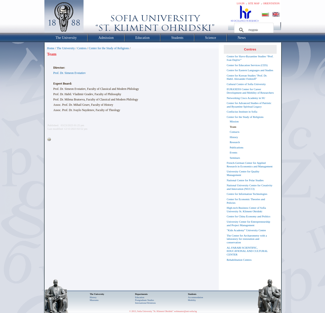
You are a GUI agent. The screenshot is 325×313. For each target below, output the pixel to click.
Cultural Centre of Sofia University (246, 84)
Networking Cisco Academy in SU (246, 97)
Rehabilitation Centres (239, 259)
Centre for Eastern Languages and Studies (250, 70)
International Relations (145, 303)
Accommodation (195, 297)
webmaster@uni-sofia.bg (185, 311)
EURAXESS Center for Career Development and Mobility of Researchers (250, 91)
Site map (253, 3)
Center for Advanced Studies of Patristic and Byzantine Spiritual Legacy (249, 104)
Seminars (235, 157)
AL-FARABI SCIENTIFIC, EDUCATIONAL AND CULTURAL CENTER (247, 251)
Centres (82, 48)
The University (66, 48)
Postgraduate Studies (144, 300)
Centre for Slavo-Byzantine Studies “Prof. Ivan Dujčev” (250, 58)
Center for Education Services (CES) (247, 65)
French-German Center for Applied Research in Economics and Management (250, 164)
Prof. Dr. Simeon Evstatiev (69, 73)
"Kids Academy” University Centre (246, 230)
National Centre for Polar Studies (245, 180)
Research (235, 142)
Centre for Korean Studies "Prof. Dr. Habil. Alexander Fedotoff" (247, 77)
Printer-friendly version (50, 139)
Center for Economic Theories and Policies (246, 201)
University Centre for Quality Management (243, 173)
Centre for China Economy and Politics (248, 216)
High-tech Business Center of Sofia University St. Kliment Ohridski (246, 209)
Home (50, 48)
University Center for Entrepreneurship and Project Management (248, 223)
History (234, 137)
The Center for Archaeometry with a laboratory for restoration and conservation (247, 239)
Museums (94, 300)
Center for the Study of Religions (109, 48)
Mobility (192, 300)
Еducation (140, 297)
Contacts (235, 131)
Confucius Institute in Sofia (242, 111)
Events (233, 152)
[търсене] (253, 30)
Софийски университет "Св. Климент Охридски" (92, 17)
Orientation (271, 3)
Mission (234, 121)
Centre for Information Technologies (247, 193)
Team (233, 126)
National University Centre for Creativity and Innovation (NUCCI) (249, 187)
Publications (236, 147)
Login (240, 3)
